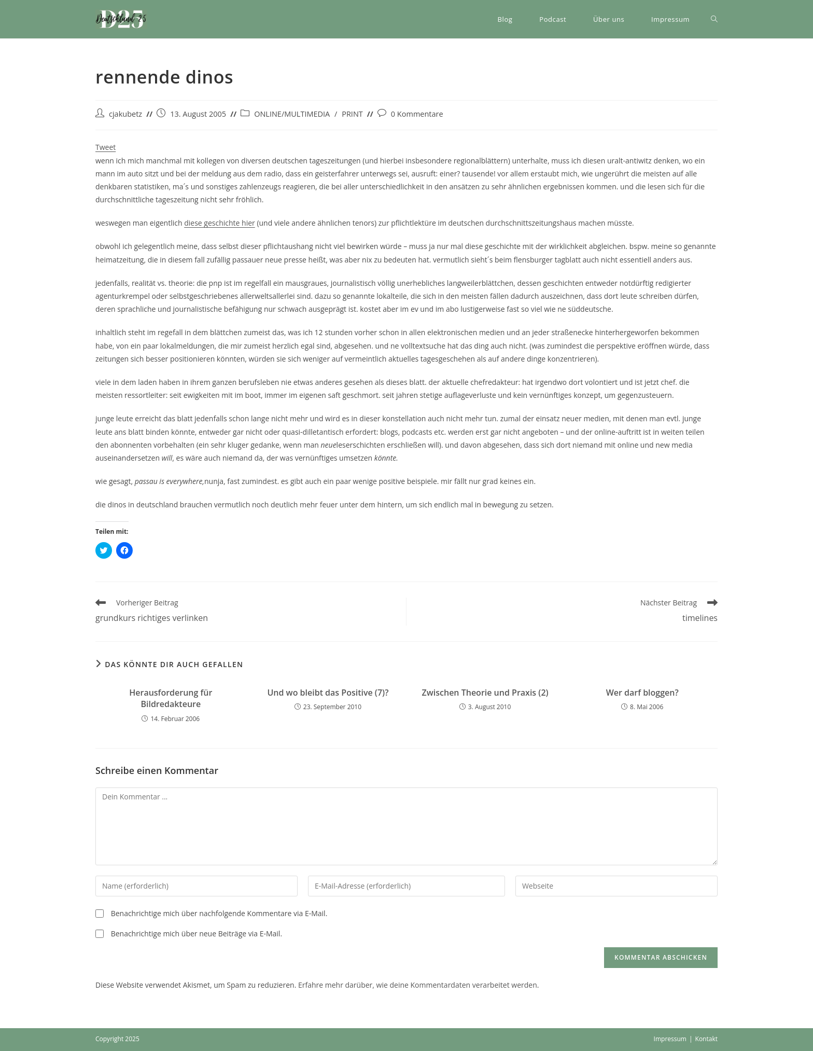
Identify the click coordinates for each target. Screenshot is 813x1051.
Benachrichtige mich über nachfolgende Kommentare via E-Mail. (219, 913)
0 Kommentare (417, 114)
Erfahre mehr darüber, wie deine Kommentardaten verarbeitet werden (417, 985)
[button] (121, 19)
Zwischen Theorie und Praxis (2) (485, 692)
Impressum (670, 1038)
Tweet (105, 147)
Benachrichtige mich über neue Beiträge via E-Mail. (196, 933)
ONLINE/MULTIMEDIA (292, 114)
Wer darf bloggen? (642, 692)
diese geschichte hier (219, 223)
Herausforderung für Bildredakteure (170, 698)
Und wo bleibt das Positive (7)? (327, 692)
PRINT (352, 114)
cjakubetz (125, 114)
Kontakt (706, 1038)
